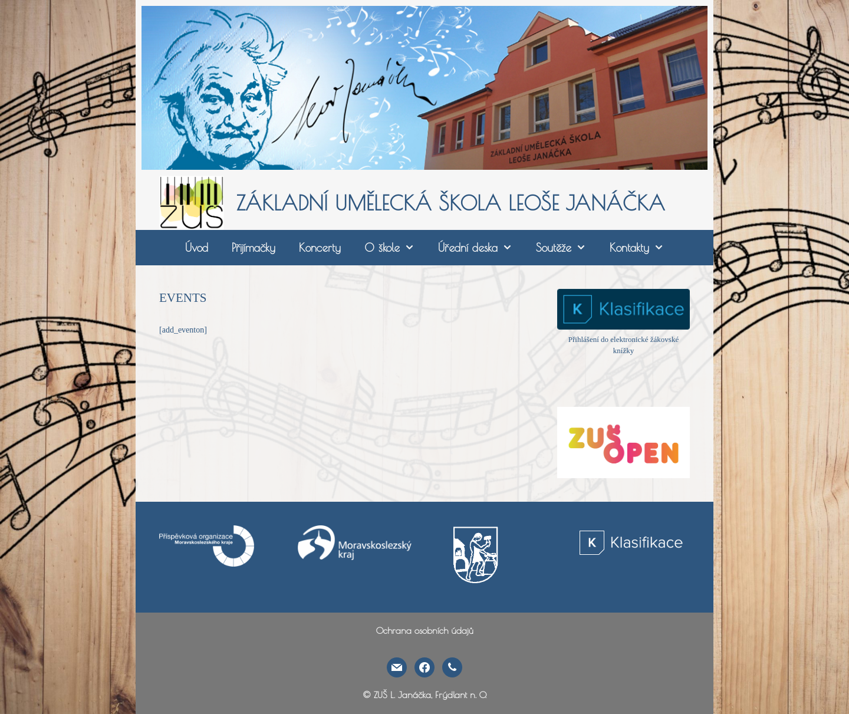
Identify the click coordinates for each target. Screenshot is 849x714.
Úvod (196, 247)
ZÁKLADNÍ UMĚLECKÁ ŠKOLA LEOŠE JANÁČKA (450, 203)
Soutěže (567, 247)
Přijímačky (253, 247)
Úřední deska (481, 247)
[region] (425, 88)
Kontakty (643, 247)
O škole (395, 247)
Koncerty (320, 247)
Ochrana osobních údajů (424, 631)
